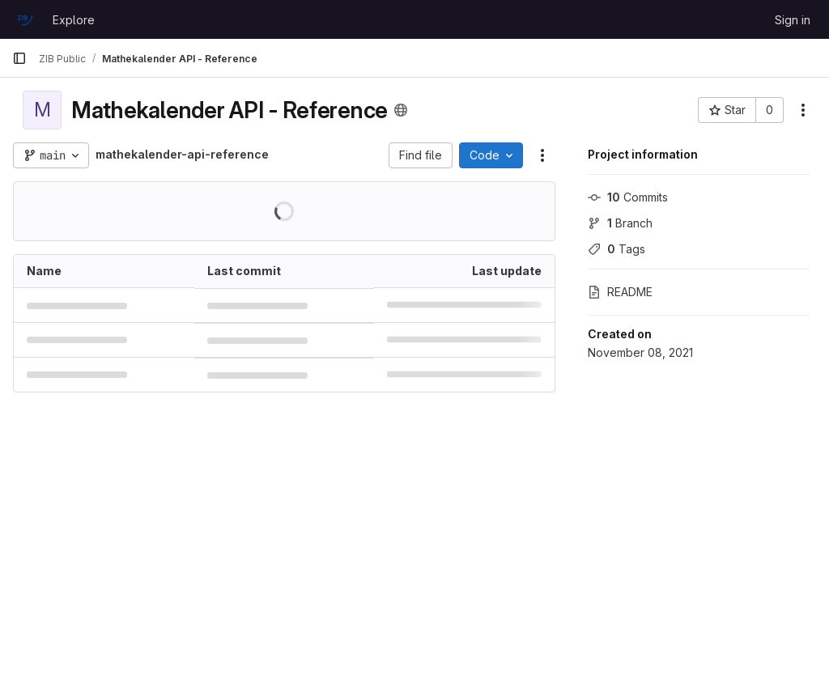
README (620, 292)
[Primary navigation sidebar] (19, 58)
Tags (616, 249)
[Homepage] (24, 19)
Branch (620, 223)
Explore (74, 20)
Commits (628, 197)
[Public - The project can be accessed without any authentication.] (400, 110)
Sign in (792, 20)
